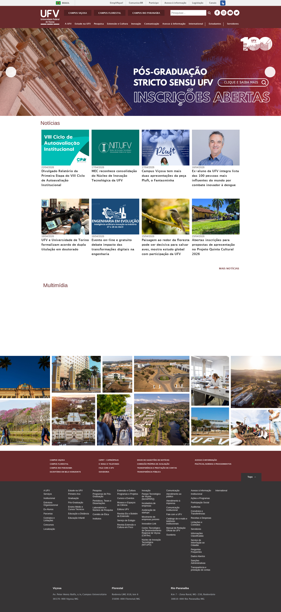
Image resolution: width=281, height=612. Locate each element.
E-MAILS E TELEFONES (109, 464)
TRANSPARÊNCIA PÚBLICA (149, 472)
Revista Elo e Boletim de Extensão (127, 514)
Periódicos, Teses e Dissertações (102, 502)
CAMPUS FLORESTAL (109, 13)
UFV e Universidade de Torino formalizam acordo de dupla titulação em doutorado (65, 245)
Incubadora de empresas (149, 504)
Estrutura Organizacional (51, 503)
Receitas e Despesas (201, 518)
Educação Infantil (76, 518)
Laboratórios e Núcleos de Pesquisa (103, 508)
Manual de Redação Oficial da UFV (175, 529)
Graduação (73, 498)
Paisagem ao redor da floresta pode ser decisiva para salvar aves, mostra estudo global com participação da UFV (165, 247)
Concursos (49, 525)
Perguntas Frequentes (196, 550)
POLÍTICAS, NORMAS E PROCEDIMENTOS (213, 464)
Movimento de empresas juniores (150, 518)
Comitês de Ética (101, 514)
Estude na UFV (83, 24)
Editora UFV (123, 509)
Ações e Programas (200, 498)
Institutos (97, 518)
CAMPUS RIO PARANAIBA (61, 468)
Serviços (48, 494)
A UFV (68, 24)
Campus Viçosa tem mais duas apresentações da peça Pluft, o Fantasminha (164, 176)
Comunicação (151, 24)
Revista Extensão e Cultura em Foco (126, 526)
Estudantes (216, 24)
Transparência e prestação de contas (200, 568)
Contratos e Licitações (49, 519)
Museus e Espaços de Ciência (126, 503)
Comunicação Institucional (172, 508)
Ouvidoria (170, 535)
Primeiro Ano (74, 494)
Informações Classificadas (197, 534)
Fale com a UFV (174, 514)
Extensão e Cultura (117, 24)
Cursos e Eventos (125, 498)
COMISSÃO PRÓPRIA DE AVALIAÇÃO (153, 464)
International (196, 24)
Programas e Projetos (127, 494)
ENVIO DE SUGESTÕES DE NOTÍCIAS (153, 460)
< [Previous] (11, 72)
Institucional (49, 498)
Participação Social (200, 502)
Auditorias (195, 507)
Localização (49, 529)
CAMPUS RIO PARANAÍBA (146, 13)
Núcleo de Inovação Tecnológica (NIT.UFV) (151, 542)
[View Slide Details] (140, 72)
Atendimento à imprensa (173, 502)
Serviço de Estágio (126, 520)
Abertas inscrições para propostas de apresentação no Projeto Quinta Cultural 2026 (213, 247)
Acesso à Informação (173, 24)
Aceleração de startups (149, 511)
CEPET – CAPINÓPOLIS (109, 460)
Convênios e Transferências (198, 512)
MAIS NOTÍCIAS (229, 269)
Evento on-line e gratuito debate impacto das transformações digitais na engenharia (113, 247)
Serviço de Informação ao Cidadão (198, 542)
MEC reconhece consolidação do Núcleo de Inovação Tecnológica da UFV (114, 176)
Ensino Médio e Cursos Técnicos (76, 508)
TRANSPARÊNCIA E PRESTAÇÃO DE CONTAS (157, 468)
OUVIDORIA (104, 472)
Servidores (233, 24)
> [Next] (270, 72)
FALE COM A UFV (106, 468)
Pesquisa (99, 24)
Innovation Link (149, 523)
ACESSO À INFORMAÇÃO (206, 460)
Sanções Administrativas (198, 561)
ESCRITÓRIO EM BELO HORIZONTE (65, 472)
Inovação (136, 24)
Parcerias (48, 513)
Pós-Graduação (75, 502)
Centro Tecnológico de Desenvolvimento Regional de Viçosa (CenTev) (151, 532)
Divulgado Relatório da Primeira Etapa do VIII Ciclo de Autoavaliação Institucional (63, 179)
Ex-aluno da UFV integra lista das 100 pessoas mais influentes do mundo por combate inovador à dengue (215, 179)
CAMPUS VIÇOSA (77, 13)
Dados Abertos (198, 556)
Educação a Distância (78, 513)
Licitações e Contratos (196, 523)
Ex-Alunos (48, 509)
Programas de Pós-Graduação (102, 495)
